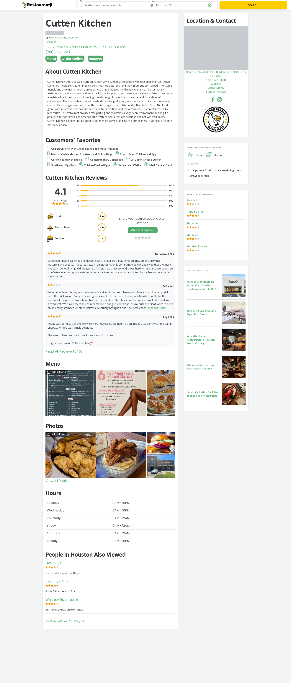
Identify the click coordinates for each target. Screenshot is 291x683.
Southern (73, 37)
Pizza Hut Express (197, 246)
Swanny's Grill (56, 581)
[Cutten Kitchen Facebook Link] (212, 99)
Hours (50, 42)
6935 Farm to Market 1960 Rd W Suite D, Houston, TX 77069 (216, 74)
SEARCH (253, 5)
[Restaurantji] (37, 5)
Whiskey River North (61, 599)
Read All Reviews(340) (63, 351)
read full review (157, 308)
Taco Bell (192, 199)
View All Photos (57, 480)
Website (216, 84)
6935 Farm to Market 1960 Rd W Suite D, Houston (85, 47)
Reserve (95, 58)
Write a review (142, 230)
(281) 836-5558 (58, 52)
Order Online (72, 58)
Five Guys (53, 563)
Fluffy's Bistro (195, 211)
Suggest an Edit (216, 91)
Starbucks (192, 223)
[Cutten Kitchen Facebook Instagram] (219, 99)
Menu (51, 58)
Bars (53, 37)
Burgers (61, 37)
